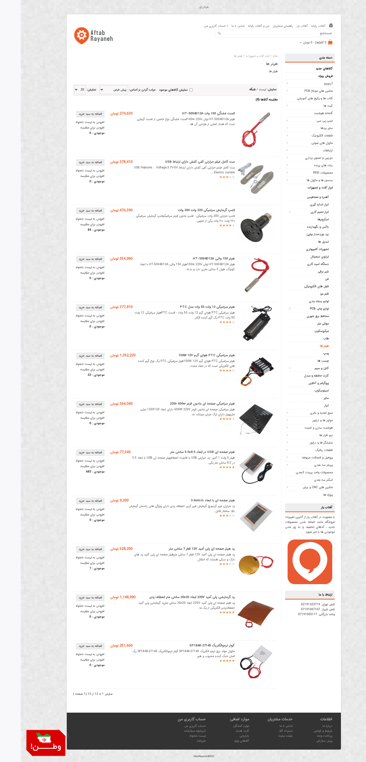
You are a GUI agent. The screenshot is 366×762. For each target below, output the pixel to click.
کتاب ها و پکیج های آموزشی (294, 98)
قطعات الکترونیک (301, 135)
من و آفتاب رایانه (237, 26)
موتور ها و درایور (301, 420)
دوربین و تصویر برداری (298, 158)
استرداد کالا (265, 731)
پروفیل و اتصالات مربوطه (296, 457)
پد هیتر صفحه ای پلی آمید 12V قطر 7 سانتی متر (181, 548)
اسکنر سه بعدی (302, 479)
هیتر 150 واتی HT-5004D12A (193, 258)
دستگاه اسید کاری (297, 264)
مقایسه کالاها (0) (246, 99)
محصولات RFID (302, 172)
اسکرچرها (302, 219)
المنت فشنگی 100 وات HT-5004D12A (187, 113)
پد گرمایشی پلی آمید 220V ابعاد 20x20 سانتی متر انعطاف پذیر (171, 597)
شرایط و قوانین (302, 731)
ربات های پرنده (302, 165)
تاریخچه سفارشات (174, 731)
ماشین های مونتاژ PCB (298, 91)
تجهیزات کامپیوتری (296, 249)
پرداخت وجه (303, 735)
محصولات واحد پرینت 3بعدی (293, 472)
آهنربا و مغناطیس (297, 197)
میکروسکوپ (301, 331)
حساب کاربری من (174, 726)
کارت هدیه (221, 731)
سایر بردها (306, 128)
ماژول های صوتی (301, 143)
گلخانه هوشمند (302, 113)
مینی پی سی (304, 120)
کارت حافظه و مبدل (295, 375)
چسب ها (302, 360)
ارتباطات (307, 150)
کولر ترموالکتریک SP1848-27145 (191, 645)
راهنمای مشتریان (262, 26)
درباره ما (306, 726)
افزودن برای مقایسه (72, 127)
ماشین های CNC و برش (297, 487)
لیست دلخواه (177, 735)
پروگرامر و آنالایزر (298, 383)
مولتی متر (302, 323)
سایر (305, 398)
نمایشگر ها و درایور (300, 442)
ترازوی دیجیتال (299, 256)
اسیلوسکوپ (301, 390)
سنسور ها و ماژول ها (299, 180)
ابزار (305, 405)
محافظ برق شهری (297, 316)
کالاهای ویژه (220, 740)
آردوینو (307, 83)
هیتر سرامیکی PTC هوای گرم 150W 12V (186, 355)
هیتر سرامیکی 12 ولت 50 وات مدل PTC (186, 307)
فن (306, 279)
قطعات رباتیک (303, 450)
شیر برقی (302, 271)
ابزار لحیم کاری (299, 212)
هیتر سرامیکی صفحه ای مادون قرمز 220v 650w (181, 403)
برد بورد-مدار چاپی (297, 234)
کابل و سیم (301, 368)
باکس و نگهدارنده (297, 226)
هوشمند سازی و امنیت (298, 427)
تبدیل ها (302, 241)
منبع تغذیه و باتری (300, 413)
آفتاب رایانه (297, 26)
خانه (254, 56)
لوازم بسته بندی (298, 301)
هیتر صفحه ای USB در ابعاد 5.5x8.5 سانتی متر (181, 452)
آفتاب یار (281, 26)
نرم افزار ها (305, 435)
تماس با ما (217, 26)
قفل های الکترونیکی (295, 286)
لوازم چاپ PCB (298, 308)
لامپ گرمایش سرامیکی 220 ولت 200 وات (185, 210)
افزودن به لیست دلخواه (69, 122)
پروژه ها (307, 494)
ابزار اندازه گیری (298, 204)
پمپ (305, 353)
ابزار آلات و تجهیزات (299, 187)
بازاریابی (223, 735)
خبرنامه (180, 740)
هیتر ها (303, 346)
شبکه (232, 89)
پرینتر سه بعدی (302, 465)
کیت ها (307, 105)
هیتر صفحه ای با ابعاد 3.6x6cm (192, 500)
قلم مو (303, 293)
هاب (305, 338)
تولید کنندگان (220, 726)
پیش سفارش (303, 740)
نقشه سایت (264, 735)
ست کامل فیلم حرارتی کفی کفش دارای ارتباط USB (179, 161)
